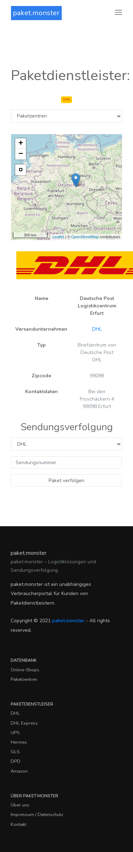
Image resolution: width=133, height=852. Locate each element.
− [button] (20, 154)
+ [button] (20, 143)
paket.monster (36, 13)
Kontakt (18, 824)
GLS (15, 752)
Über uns (20, 805)
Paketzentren (24, 679)
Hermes (19, 742)
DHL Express (24, 723)
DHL (97, 329)
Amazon (19, 771)
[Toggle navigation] (118, 13)
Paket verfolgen (66, 480)
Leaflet (58, 237)
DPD (16, 761)
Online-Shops (25, 670)
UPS (15, 733)
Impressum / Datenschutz (37, 814)
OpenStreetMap (85, 237)
